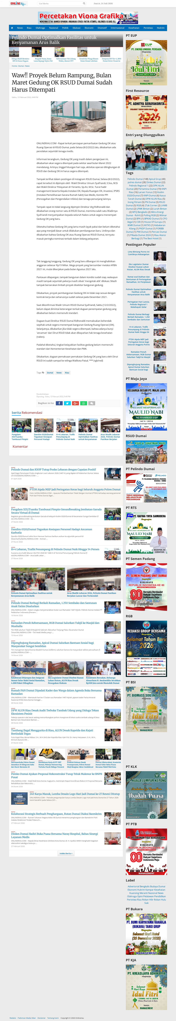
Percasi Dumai (159, 231)
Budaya (154, 886)
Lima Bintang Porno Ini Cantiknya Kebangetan (138, 253)
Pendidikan (160, 896)
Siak (146, 902)
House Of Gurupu (153, 221)
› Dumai (20, 66)
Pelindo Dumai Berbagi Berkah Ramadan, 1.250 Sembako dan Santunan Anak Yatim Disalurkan (138, 318)
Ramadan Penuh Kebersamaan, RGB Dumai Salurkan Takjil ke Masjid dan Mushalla (139, 356)
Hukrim (160, 27)
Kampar (149, 889)
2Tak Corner (151, 205)
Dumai (50, 372)
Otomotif (102, 27)
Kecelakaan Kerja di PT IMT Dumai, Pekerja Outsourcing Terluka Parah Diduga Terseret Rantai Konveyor (51, 765)
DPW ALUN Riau (153, 198)
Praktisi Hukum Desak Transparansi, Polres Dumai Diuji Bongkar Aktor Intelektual (80, 764)
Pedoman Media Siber (27, 1018)
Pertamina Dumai (147, 188)
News (20, 27)
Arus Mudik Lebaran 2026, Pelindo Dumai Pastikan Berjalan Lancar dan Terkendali (91, 594)
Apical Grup (155, 179)
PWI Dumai (142, 231)
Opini (140, 896)
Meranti (144, 893)
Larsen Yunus (145, 192)
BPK (139, 218)
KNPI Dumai (150, 195)
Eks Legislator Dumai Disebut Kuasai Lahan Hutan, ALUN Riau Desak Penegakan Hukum (65, 680)
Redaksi (13, 1018)
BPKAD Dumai (151, 218)
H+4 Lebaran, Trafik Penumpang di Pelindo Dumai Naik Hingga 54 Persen (55, 549)
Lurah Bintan (160, 208)
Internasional (117, 27)
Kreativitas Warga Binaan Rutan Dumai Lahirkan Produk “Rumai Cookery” (88, 61)
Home (14, 66)
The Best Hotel (150, 238)
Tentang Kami (53, 1018)
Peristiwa (148, 27)
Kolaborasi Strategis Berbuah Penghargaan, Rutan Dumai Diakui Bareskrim (56, 813)
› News (27, 66)
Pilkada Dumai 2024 (140, 235)
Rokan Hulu (160, 899)
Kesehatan (134, 27)
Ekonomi (89, 27)
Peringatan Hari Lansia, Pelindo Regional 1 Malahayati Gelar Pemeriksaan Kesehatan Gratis (138, 307)
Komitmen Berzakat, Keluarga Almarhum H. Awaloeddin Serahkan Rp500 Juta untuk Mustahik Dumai (103, 680)
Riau (29, 27)
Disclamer (42, 1018)
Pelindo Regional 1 (138, 185)
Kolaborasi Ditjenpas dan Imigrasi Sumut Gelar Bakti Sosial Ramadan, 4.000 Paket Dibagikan (28, 680)
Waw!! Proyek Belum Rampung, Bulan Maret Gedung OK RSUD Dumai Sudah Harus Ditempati (62, 82)
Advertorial (133, 886)
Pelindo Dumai (135, 179)
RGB (139, 205)
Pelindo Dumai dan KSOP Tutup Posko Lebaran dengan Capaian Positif (53, 469)
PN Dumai (150, 202)
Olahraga (40, 27)
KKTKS (147, 225)
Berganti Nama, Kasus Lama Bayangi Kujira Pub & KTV (43, 61)
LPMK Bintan (143, 208)
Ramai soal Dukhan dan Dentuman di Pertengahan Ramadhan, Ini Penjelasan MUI (138, 280)
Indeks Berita (65, 853)
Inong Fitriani (134, 202)
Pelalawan (148, 896)
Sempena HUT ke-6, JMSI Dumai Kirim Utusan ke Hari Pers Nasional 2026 (111, 61)
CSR (138, 221)
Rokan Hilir (147, 899)
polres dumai (134, 182)
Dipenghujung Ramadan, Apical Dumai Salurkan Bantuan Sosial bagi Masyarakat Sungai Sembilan (138, 369)
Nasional (53, 27)
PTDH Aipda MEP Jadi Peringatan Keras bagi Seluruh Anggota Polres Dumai (75, 489)
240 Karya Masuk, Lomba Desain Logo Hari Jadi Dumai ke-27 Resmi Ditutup (75, 794)
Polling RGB (150, 215)
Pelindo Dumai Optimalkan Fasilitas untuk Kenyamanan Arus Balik (54, 40)
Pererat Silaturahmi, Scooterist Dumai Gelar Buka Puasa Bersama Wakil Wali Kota (108, 764)
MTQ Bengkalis (139, 212)
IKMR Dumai (134, 225)
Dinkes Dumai (153, 182)
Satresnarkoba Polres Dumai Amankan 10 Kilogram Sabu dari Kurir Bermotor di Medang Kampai (23, 765)
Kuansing (134, 893)
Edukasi (76, 27)
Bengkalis (145, 886)
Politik (65, 27)
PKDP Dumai (145, 228)
